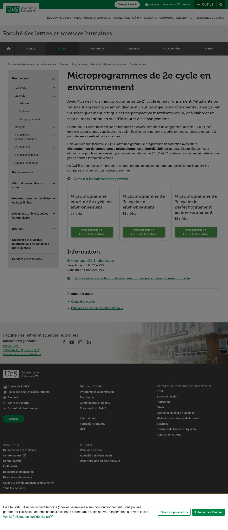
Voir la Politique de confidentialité (26, 516)
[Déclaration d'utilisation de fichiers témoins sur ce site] (114, 512)
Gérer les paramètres (174, 512)
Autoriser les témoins (208, 512)
